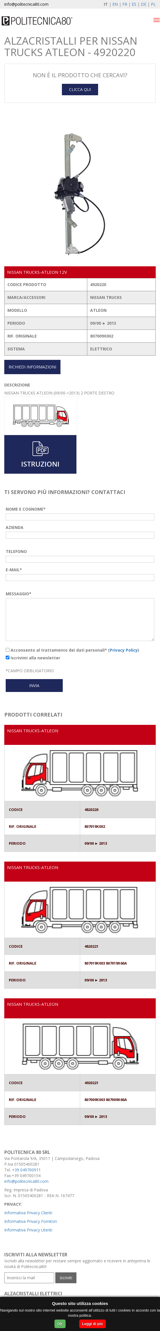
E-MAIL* (14, 569)
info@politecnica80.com (26, 4)
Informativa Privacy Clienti (28, 1212)
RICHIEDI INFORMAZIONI (32, 367)
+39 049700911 (26, 1170)
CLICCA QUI (80, 89)
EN (115, 4)
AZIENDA (14, 527)
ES (134, 4)
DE (143, 4)
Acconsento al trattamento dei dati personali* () (72, 650)
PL (153, 4)
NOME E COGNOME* (26, 509)
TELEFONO (16, 551)
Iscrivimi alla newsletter (33, 657)
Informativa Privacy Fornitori (30, 1221)
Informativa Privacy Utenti (28, 1230)
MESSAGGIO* (18, 593)
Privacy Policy (124, 650)
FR (124, 4)
